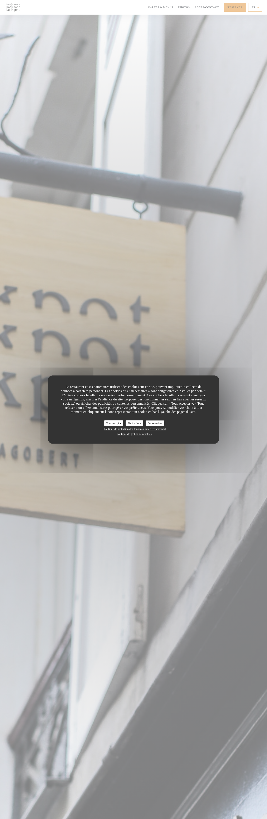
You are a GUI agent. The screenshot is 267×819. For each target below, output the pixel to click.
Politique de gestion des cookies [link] (134, 433)
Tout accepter (113, 423)
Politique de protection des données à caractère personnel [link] (135, 428)
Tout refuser (134, 423)
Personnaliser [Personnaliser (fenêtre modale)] (155, 423)
